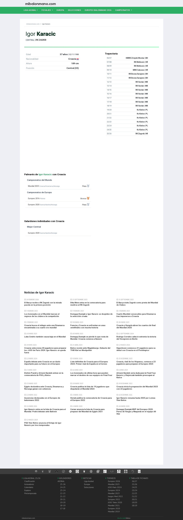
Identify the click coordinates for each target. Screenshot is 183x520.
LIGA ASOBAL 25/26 (31, 478)
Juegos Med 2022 (115, 496)
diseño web (121, 518)
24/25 (134, 487)
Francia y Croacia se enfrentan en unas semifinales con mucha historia (87, 326)
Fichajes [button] (46, 10)
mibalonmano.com (32, 24)
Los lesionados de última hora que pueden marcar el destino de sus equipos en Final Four (91, 374)
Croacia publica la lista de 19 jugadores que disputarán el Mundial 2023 (89, 387)
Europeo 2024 (114, 490)
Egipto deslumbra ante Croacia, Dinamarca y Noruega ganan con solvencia (44, 387)
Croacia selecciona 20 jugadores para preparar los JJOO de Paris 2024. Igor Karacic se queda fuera (45, 350)
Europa (61, 10)
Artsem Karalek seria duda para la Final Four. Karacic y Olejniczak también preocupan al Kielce (136, 375)
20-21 (62, 499)
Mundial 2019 (114, 511)
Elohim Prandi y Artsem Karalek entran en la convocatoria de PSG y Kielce (43, 374)
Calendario (28, 487)
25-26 (62, 484)
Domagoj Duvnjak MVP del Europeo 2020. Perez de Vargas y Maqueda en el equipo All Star (136, 411)
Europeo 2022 (114, 499)
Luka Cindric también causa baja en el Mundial (45, 337)
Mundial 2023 (114, 493)
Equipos (27, 490)
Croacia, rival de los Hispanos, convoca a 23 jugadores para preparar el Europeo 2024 (136, 363)
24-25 (62, 487)
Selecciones (75, 10)
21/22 (134, 496)
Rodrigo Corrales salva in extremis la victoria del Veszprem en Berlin (136, 338)
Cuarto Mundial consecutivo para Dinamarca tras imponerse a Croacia (136, 315)
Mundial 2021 (114, 505)
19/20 (134, 502)
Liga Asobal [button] (30, 10)
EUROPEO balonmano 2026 (99, 10)
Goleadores (29, 484)
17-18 (62, 508)
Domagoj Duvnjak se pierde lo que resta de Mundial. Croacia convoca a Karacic (89, 338)
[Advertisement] (91, 155)
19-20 (62, 502)
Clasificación (29, 481)
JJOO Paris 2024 (114, 487)
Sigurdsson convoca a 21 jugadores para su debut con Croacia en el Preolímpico (135, 349)
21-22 (62, 496)
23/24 (134, 490)
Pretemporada (30, 493)
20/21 (134, 499)
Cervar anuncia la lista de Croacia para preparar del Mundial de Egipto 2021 (87, 410)
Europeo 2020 (114, 508)
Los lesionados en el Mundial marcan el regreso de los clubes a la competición (41, 315)
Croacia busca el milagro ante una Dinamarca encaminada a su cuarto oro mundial (44, 326)
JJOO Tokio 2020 (115, 502)
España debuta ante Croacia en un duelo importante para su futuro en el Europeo (42, 363)
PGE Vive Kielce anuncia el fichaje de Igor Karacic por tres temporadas (42, 424)
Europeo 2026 (114, 481)
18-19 (62, 505)
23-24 (62, 490)
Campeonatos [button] (122, 10)
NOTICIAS (86, 478)
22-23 (62, 493)
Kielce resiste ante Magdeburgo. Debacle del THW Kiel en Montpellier (90, 349)
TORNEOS (110, 478)
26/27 (134, 481)
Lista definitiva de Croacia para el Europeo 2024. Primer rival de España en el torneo (89, 363)
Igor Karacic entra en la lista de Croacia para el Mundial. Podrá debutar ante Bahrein (45, 410)
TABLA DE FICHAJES (138, 478)
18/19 (134, 505)
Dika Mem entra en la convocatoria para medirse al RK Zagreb (87, 304)
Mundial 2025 (114, 484)
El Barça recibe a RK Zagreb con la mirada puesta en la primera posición (43, 304)
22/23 (134, 493)
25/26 (134, 484)
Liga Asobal (89, 481)
